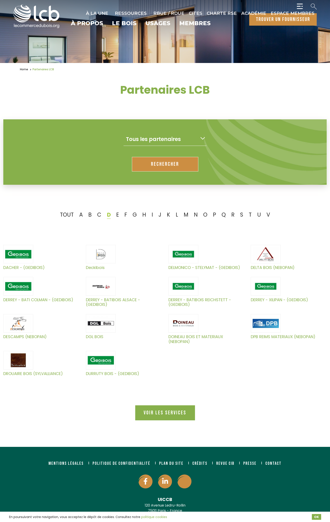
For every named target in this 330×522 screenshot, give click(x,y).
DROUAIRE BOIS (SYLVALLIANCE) (33, 363)
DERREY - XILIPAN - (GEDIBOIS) (279, 289)
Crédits (199, 463)
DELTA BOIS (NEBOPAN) (273, 257)
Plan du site (171, 463)
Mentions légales (66, 463)
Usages (157, 23)
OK (316, 517)
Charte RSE (222, 13)
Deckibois (101, 257)
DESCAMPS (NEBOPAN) (25, 326)
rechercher (165, 164)
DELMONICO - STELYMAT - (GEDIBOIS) (204, 257)
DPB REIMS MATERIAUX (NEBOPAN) (283, 326)
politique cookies (154, 517)
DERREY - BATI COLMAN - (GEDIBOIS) (38, 289)
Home (24, 69)
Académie (253, 13)
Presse (250, 463)
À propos (87, 23)
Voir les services (165, 413)
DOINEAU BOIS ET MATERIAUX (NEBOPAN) (195, 329)
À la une (97, 13)
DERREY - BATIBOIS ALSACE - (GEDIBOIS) (113, 292)
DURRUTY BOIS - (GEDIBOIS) (112, 363)
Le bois (124, 23)
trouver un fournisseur (283, 19)
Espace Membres (293, 13)
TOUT (67, 214)
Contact (273, 463)
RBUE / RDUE (168, 13)
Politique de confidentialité (121, 463)
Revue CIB (225, 463)
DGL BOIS (101, 326)
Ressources (131, 13)
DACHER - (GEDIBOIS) (24, 257)
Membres (195, 23)
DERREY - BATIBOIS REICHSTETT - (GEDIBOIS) (199, 292)
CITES (195, 13)
